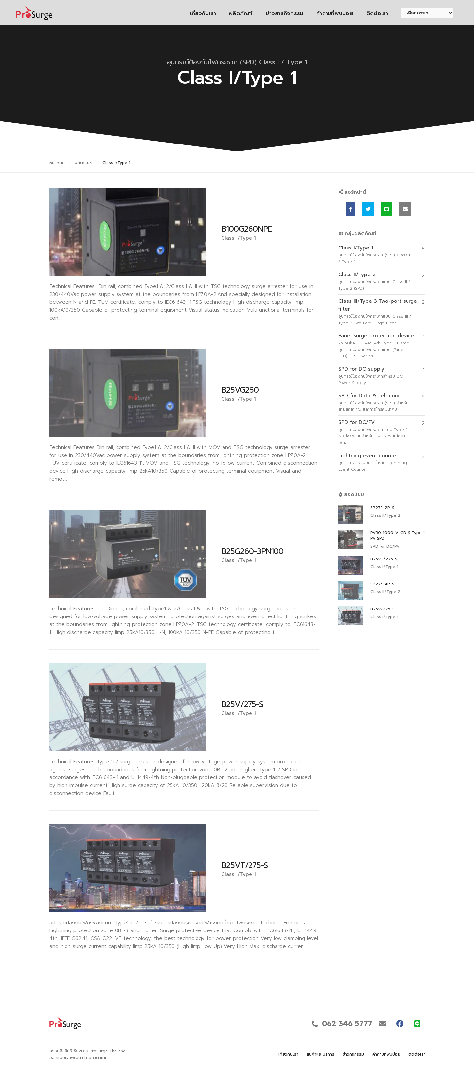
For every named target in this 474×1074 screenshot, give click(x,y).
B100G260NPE (246, 229)
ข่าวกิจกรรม (353, 1054)
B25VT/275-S (244, 865)
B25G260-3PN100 (252, 551)
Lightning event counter (368, 455)
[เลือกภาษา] (420, 13)
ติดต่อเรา (370, 13)
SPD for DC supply (361, 369)
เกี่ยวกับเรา (196, 13)
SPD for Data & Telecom (368, 395)
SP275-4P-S (382, 584)
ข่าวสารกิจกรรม (278, 13)
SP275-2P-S (382, 508)
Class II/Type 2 (357, 274)
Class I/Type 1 (355, 247)
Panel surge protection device (376, 335)
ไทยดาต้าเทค (96, 1058)
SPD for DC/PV (356, 422)
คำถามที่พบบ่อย (328, 13)
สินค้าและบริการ (320, 1054)
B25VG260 (240, 390)
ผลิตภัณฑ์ (234, 13)
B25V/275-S (242, 704)
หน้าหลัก (57, 163)
